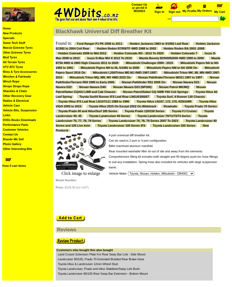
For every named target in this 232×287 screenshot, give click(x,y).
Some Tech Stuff (14, 42)
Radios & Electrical (16, 100)
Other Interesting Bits (17, 148)
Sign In (159, 10)
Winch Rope (11, 81)
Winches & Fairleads (17, 76)
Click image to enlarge (81, 173)
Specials (8, 38)
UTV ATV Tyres (13, 67)
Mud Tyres (10, 57)
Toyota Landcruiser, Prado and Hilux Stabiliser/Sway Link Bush (99, 268)
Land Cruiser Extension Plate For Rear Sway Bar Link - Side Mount (102, 254)
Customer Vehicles (15, 129)
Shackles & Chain (15, 91)
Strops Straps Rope (16, 86)
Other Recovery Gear (17, 95)
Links (6, 115)
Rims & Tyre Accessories (20, 71)
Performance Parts (15, 124)
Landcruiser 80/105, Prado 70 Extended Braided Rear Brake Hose (101, 259)
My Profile (189, 10)
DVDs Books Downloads (19, 120)
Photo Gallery (12, 144)
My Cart (220, 10)
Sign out (174, 10)
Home (7, 28)
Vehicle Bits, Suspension (20, 110)
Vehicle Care (11, 105)
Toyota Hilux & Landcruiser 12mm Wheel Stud (88, 264)
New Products (12, 33)
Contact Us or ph (139, 8)
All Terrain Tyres (14, 62)
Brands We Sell (13, 139)
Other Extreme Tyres (17, 52)
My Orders (204, 9)
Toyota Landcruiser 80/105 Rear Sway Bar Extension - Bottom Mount (103, 273)
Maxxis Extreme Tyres (18, 47)
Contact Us (10, 134)
